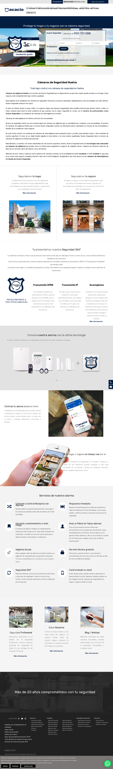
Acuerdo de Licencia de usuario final (16, 742)
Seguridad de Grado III (84, 720)
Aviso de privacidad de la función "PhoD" (18, 737)
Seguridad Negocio (37, 722)
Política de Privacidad (11, 732)
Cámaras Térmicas (83, 724)
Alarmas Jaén (52, 728)
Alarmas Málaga (52, 724)
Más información (29, 193)
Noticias (33, 728)
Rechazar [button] (15, 766)
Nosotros (97, 718)
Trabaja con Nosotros (102, 722)
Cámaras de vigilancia (37, 724)
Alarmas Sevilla (52, 726)
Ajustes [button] (5, 766)
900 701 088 (68, 2)
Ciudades (50, 718)
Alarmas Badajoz (67, 728)
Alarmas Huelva (52, 734)
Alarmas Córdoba (53, 730)
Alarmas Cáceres (67, 730)
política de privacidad (72, 53)
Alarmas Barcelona (67, 724)
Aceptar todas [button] (28, 766)
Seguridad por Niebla (84, 722)
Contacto (33, 730)
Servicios (33, 718)
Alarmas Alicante (67, 722)
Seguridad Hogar (36, 720)
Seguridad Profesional (83, 718)
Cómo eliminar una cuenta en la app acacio (18, 739)
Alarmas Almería (53, 722)
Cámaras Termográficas (85, 726)
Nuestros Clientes (101, 724)
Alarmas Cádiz (52, 732)
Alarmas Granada (53, 720)
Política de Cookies (11, 734)
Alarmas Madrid (67, 726)
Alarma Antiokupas (36, 726)
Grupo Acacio (100, 720)
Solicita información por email (60, 60)
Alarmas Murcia (67, 720)
